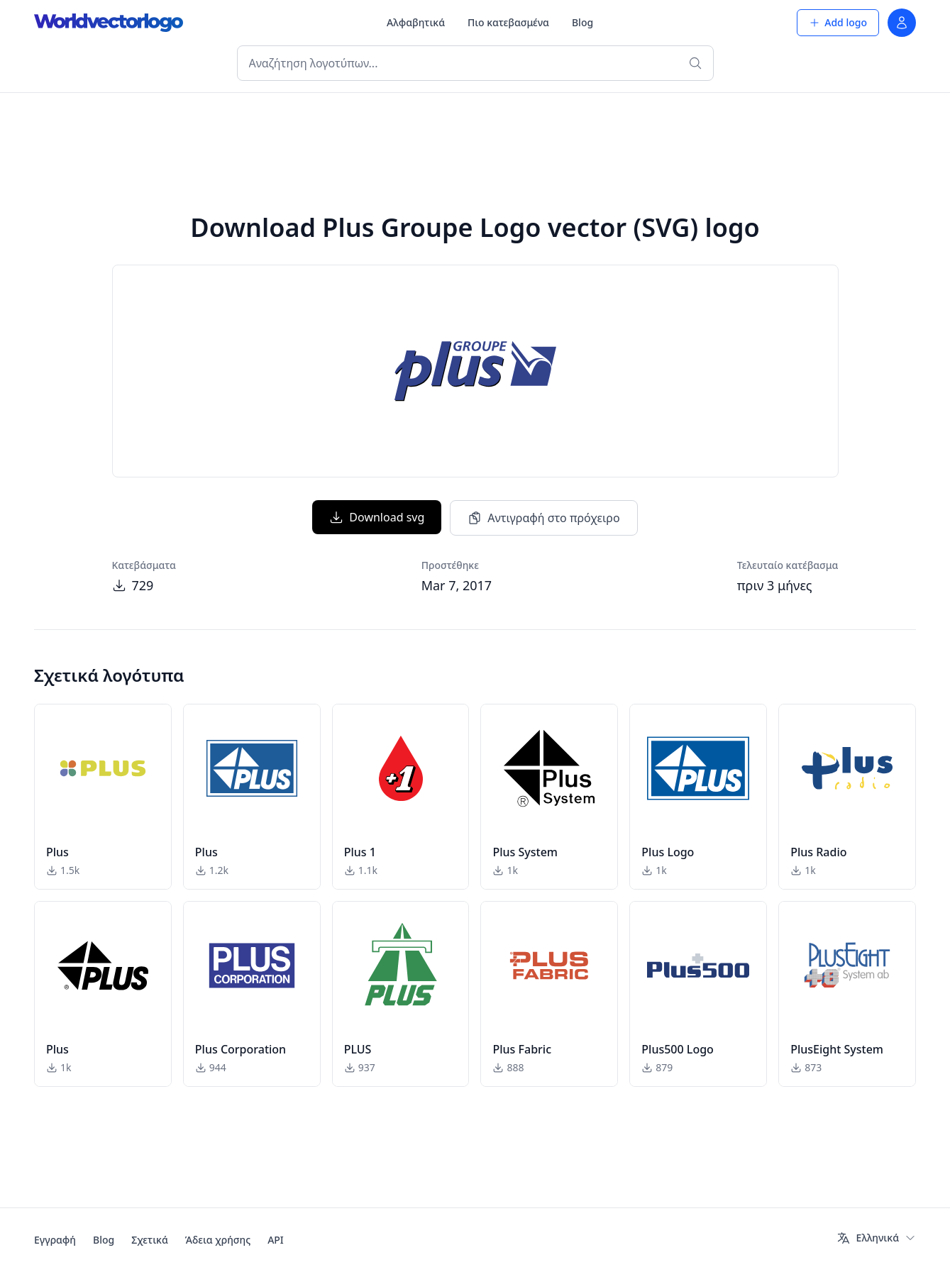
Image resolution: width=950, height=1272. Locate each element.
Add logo (838, 22)
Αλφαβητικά (416, 22)
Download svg (376, 517)
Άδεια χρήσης (217, 1239)
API (275, 1239)
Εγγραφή (55, 1239)
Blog (582, 22)
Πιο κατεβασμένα (508, 22)
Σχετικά (149, 1239)
